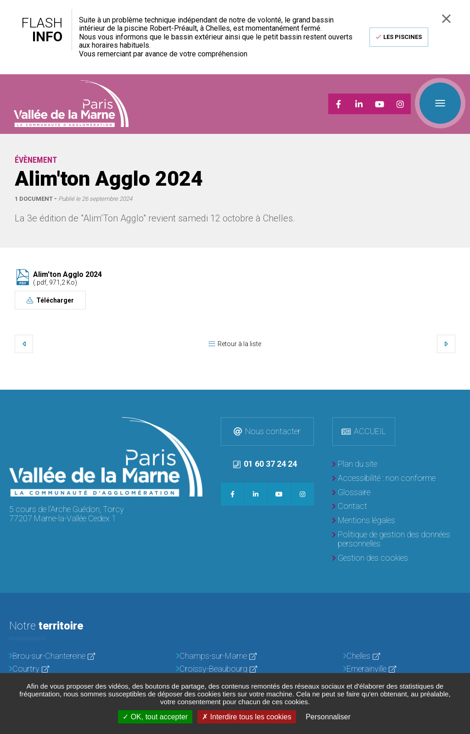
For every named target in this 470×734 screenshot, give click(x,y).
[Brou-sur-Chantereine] (68, 656)
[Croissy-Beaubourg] (235, 669)
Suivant (446, 344)
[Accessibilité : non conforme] (384, 478)
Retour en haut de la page (461, 399)
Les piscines (402, 36)
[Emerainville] (402, 669)
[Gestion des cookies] (370, 558)
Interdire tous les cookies (246, 717)
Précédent (24, 344)
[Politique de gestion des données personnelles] (396, 539)
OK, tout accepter (155, 717)
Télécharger (54, 300)
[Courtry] (68, 669)
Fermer (446, 18)
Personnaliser (328, 717)
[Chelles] (402, 656)
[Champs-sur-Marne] (235, 656)
